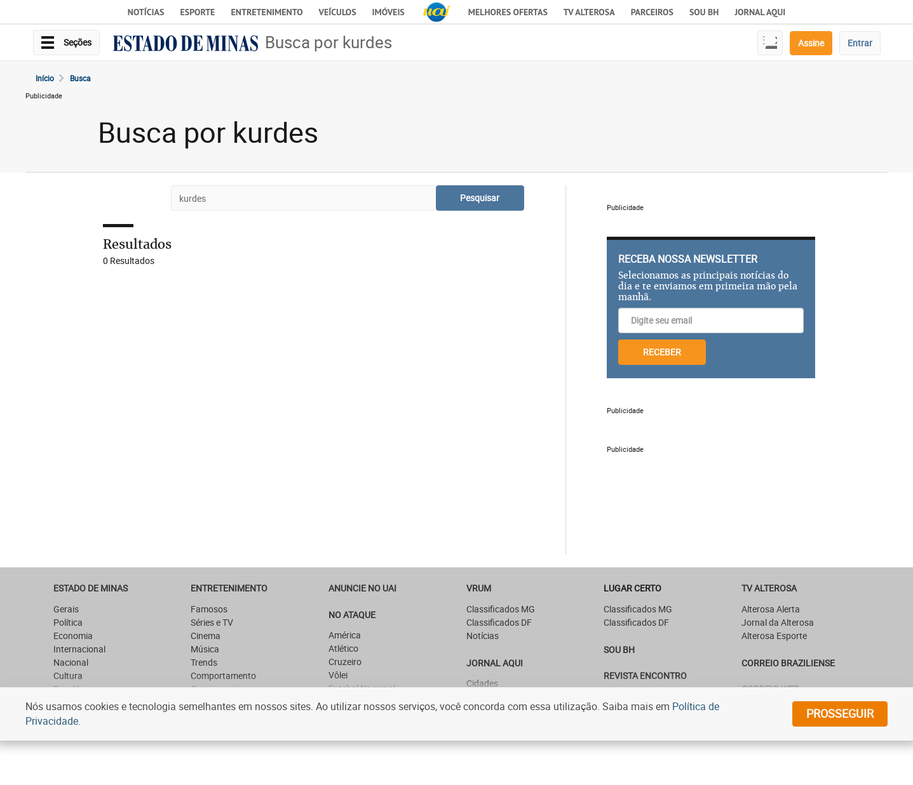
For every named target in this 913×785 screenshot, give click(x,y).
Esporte (197, 12)
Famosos (209, 609)
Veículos (337, 12)
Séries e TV (212, 622)
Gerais (66, 609)
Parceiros (652, 12)
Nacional (70, 662)
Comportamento (223, 676)
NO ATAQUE (351, 615)
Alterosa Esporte (774, 636)
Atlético (343, 648)
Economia (73, 636)
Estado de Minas (90, 588)
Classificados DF (499, 622)
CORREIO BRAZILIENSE (788, 663)
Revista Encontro (645, 676)
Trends (204, 662)
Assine (811, 43)
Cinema (205, 636)
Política (68, 622)
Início (45, 78)
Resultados (137, 244)
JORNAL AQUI (759, 12)
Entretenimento (266, 12)
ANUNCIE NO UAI (362, 588)
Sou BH (704, 12)
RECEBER (662, 352)
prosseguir (840, 713)
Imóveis (388, 12)
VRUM (478, 588)
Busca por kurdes (328, 42)
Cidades (482, 683)
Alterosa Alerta (770, 609)
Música (205, 649)
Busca (80, 78)
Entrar (860, 43)
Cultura (68, 676)
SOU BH (619, 649)
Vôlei (338, 675)
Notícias (146, 12)
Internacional (79, 649)
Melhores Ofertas (508, 12)
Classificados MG (500, 609)
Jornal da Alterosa (777, 622)
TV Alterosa (589, 12)
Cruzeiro (345, 662)
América (344, 635)
